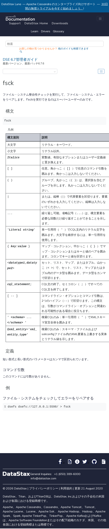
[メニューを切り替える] (100, 18)
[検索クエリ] (54, 44)
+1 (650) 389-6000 (67, 469)
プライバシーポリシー (43, 484)
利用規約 (66, 484)
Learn (34, 31)
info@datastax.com (43, 474)
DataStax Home (36, 23)
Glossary (58, 31)
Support (15, 23)
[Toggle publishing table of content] (101, 71)
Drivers (45, 31)
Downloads (60, 23)
